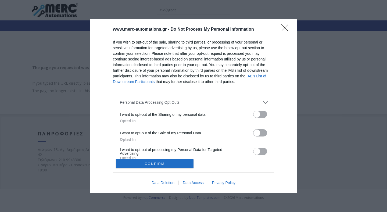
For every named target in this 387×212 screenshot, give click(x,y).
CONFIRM (155, 164)
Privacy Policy (223, 183)
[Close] (286, 29)
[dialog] (193, 106)
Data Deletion (163, 183)
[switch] (260, 114)
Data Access (193, 183)
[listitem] (193, 102)
